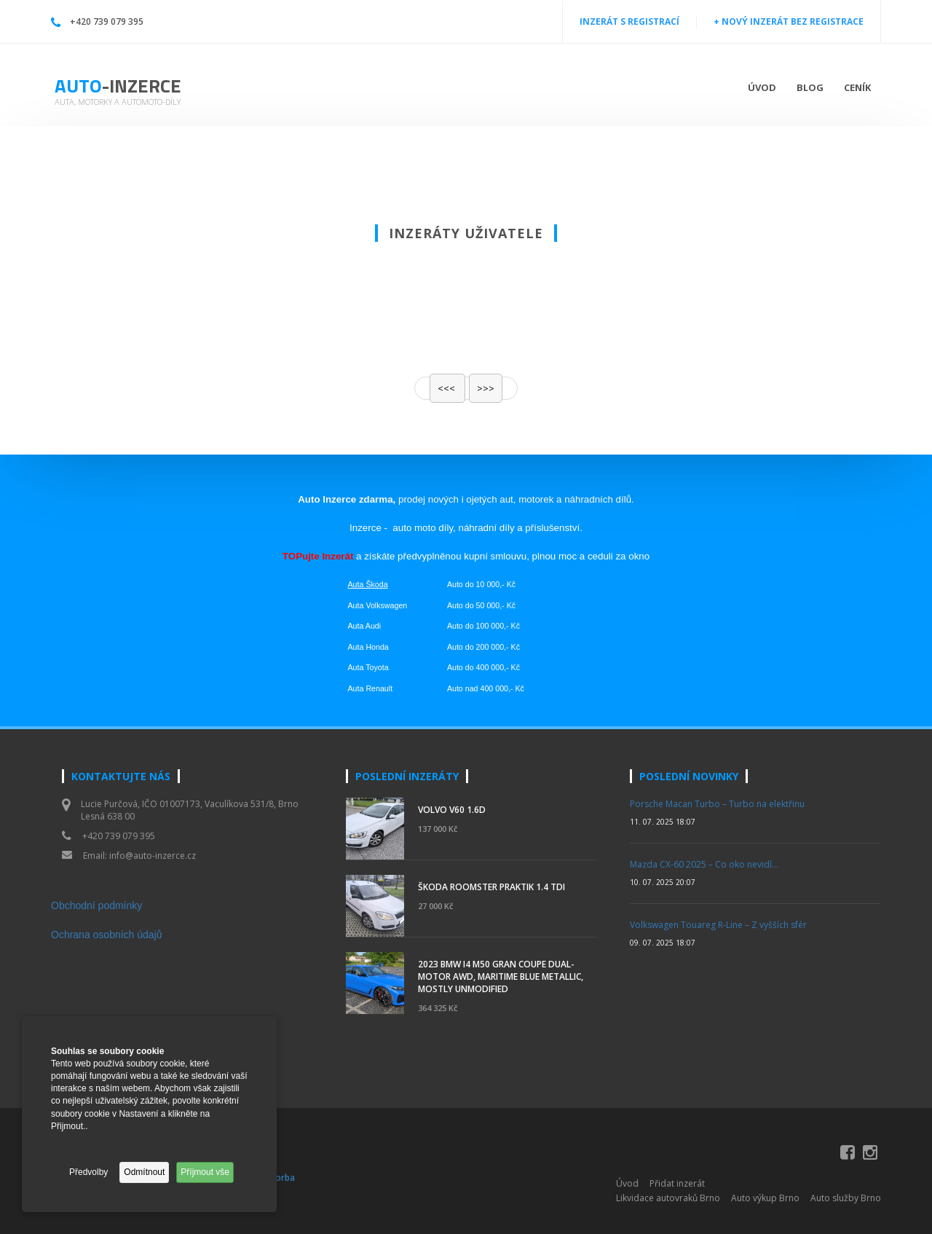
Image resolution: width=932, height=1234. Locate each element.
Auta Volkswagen (378, 605)
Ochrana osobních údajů (106, 934)
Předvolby (88, 1172)
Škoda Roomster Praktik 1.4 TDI (491, 887)
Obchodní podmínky (96, 905)
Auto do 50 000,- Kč (481, 605)
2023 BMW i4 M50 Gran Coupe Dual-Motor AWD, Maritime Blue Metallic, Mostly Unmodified (500, 976)
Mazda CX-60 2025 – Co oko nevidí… (704, 864)
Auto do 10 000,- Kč (481, 584)
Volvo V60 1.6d (452, 809)
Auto (118, 85)
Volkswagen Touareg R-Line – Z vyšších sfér (718, 925)
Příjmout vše (205, 1172)
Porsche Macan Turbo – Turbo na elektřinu (717, 804)
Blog (810, 87)
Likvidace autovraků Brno (668, 1198)
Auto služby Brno (845, 1198)
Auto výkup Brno (765, 1198)
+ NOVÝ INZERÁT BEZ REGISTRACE (789, 21)
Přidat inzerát (677, 1183)
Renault (379, 688)
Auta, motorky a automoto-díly (118, 101)
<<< (447, 388)
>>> (485, 388)
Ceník (857, 87)
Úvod (762, 87)
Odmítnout (144, 1172)
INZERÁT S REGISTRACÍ (629, 21)
